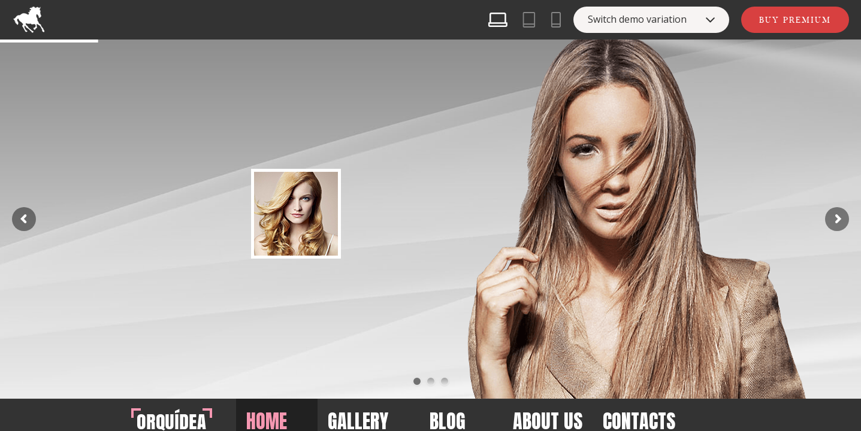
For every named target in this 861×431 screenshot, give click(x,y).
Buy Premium (795, 19)
